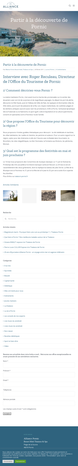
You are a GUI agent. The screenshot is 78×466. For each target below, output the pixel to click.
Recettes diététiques (12, 336)
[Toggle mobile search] (70, 6)
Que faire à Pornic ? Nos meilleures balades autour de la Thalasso (29, 237)
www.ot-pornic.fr (21, 176)
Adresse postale (9, 399)
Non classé (8, 331)
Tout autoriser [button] (20, 461)
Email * (5, 380)
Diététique (8, 286)
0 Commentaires (61, 69)
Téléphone (7, 390)
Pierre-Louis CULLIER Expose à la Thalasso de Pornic (24, 247)
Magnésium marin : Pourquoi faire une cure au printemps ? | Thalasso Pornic (33, 232)
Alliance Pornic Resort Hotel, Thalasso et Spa (19, 69)
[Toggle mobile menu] (74, 6)
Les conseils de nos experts (14, 316)
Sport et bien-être (11, 341)
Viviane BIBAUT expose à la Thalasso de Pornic (22, 242)
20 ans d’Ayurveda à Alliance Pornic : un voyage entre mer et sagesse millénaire (34, 252)
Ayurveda (7, 271)
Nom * (5, 361)
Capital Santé (9, 281)
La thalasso (8, 306)
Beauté (7, 276)
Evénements (9, 296)
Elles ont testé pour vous (13, 291)
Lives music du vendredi (13, 326)
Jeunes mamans (10, 301)
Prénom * (6, 371)
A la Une (7, 266)
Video (6, 346)
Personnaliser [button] (8, 461)
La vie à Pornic (49, 69)
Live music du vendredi (12, 321)
